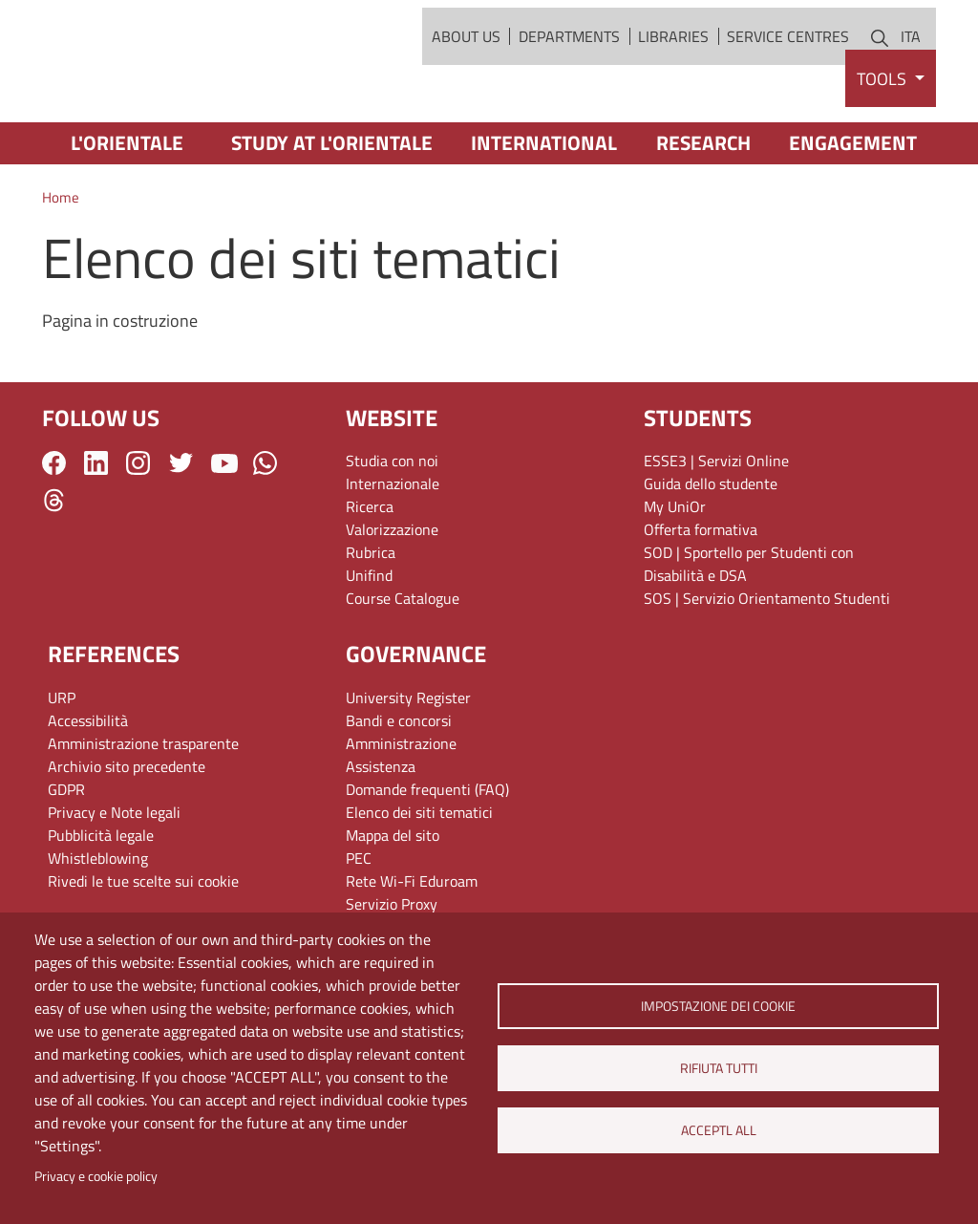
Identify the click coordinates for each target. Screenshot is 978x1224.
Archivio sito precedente (126, 837)
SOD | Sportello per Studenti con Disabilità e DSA (749, 635)
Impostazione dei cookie (718, 1006)
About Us (466, 71)
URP (61, 768)
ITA (911, 71)
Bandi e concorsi (399, 791)
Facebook (54, 534)
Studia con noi (392, 532)
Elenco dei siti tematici (419, 882)
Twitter (181, 534)
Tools (883, 149)
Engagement (853, 214)
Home (60, 269)
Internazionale (392, 555)
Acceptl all (717, 1130)
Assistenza (380, 837)
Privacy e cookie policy (96, 1176)
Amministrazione (401, 814)
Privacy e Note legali (114, 882)
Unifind (369, 646)
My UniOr (675, 578)
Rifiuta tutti (717, 1068)
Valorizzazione (392, 601)
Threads (54, 571)
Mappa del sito (392, 905)
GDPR (66, 859)
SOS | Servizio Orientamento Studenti (767, 669)
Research (703, 214)
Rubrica (370, 623)
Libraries (673, 71)
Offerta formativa (700, 601)
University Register (408, 768)
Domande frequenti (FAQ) (427, 859)
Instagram (138, 534)
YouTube (224, 534)
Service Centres (788, 71)
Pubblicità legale (101, 905)
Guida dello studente (710, 555)
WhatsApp (265, 534)
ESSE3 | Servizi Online (716, 532)
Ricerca (369, 578)
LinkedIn (96, 534)
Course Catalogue (402, 669)
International (544, 214)
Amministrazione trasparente (143, 814)
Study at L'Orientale (332, 214)
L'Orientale (127, 214)
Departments (569, 71)
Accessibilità (88, 791)
